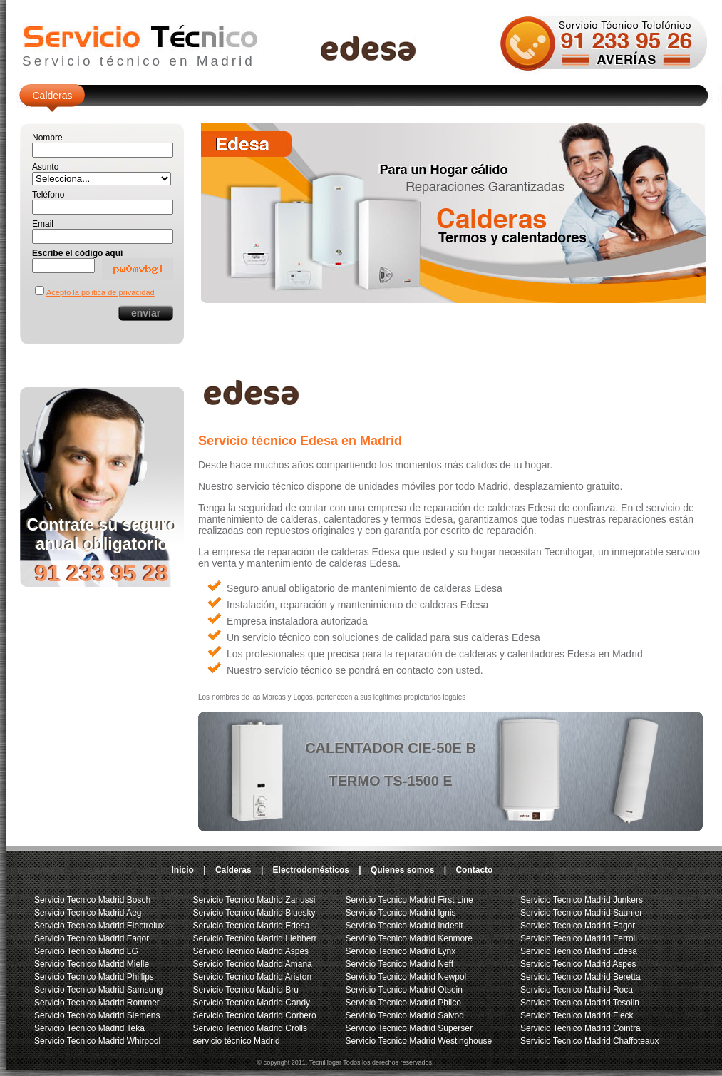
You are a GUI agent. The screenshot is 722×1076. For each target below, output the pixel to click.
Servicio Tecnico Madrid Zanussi (254, 900)
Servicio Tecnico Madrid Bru (246, 990)
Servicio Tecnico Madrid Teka (89, 1028)
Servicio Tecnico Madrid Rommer (97, 1003)
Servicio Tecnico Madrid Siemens (97, 1015)
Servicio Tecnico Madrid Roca (576, 990)
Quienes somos (402, 870)
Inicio (183, 870)
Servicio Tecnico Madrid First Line (409, 900)
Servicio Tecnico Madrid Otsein (404, 990)
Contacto (473, 870)
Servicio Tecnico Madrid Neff (399, 964)
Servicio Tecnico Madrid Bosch (92, 900)
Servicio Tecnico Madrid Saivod (404, 1015)
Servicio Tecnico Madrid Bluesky (254, 913)
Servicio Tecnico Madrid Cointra (580, 1028)
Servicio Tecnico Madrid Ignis (400, 913)
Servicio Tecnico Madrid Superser (409, 1028)
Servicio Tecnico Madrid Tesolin (579, 1003)
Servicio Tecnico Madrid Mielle (91, 964)
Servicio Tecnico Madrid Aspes (251, 951)
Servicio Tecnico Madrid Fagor (91, 938)
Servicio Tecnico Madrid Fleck (577, 1015)
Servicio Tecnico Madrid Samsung (98, 990)
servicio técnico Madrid (236, 1041)
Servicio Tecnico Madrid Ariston (252, 977)
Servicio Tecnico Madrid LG (86, 951)
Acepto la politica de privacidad (100, 292)
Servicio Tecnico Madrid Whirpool (97, 1041)
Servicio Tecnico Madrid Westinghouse (418, 1041)
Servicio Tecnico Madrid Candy (252, 1003)
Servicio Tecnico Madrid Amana (252, 964)
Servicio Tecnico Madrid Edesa (251, 926)
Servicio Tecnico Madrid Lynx (400, 951)
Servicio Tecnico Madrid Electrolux (99, 926)
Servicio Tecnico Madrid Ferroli (578, 938)
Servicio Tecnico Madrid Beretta (580, 977)
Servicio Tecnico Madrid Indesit (404, 926)
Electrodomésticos (311, 870)
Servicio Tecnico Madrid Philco (403, 1003)
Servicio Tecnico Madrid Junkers (581, 900)
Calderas (52, 95)
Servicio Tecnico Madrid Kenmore (409, 938)
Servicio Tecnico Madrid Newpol (405, 977)
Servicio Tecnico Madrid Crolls (250, 1028)
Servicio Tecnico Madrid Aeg (88, 913)
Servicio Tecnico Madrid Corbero (254, 1015)
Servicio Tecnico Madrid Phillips (94, 977)
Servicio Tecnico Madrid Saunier (581, 913)
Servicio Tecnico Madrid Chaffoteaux (589, 1041)
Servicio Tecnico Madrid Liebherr (255, 938)
